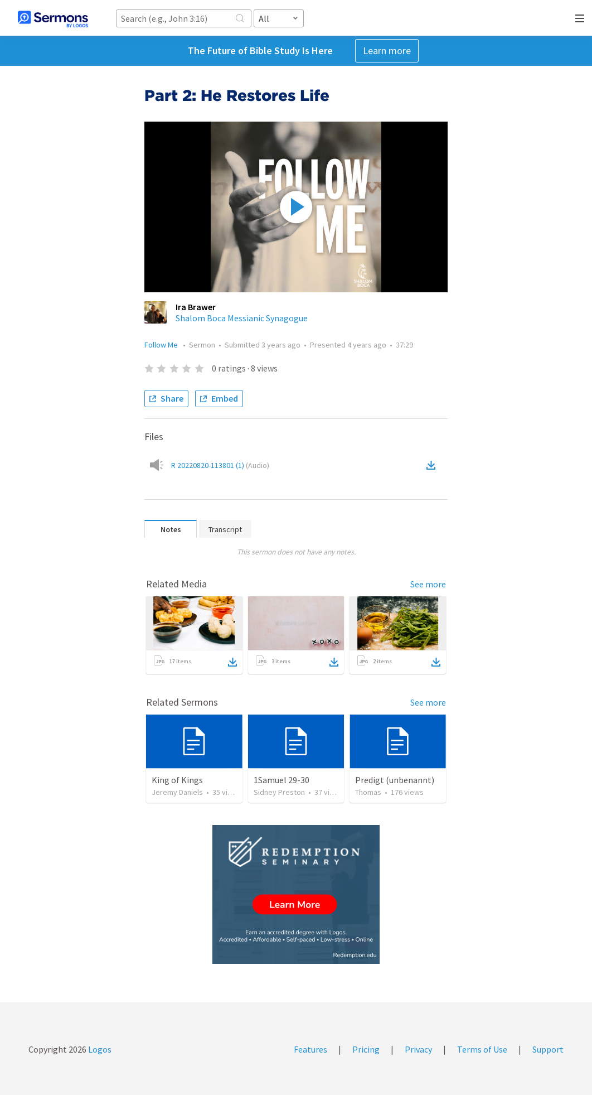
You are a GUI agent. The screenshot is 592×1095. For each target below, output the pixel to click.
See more (428, 584)
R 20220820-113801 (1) (220, 465)
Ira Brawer (196, 306)
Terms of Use (482, 1049)
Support (548, 1049)
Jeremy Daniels (177, 792)
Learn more (387, 50)
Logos (98, 1049)
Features (310, 1049)
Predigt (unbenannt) (394, 779)
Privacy (418, 1049)
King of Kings (177, 779)
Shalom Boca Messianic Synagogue (242, 318)
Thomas (368, 792)
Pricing (366, 1049)
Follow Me (161, 345)
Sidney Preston (279, 792)
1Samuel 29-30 (281, 779)
